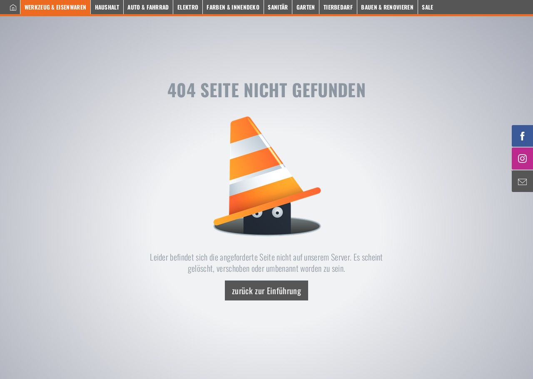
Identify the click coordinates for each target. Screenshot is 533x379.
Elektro (187, 7)
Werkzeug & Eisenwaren (56, 7)
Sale (427, 7)
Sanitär (278, 7)
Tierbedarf (338, 7)
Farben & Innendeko (233, 7)
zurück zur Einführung (266, 290)
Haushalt (107, 7)
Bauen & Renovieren (387, 7)
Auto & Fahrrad (148, 7)
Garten (305, 7)
